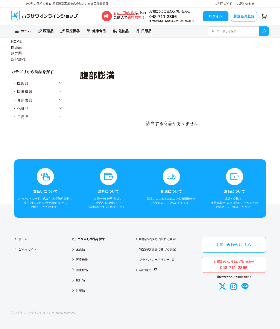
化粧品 (120, 31)
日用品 (143, 31)
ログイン (215, 16)
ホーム (22, 31)
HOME (16, 41)
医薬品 (45, 31)
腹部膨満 (18, 59)
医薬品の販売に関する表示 (157, 239)
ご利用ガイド (223, 3)
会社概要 (148, 270)
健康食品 (95, 31)
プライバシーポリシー (157, 259)
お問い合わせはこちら (233, 245)
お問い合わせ (245, 3)
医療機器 (69, 31)
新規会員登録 (243, 16)
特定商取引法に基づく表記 (157, 249)
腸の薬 (16, 53)
